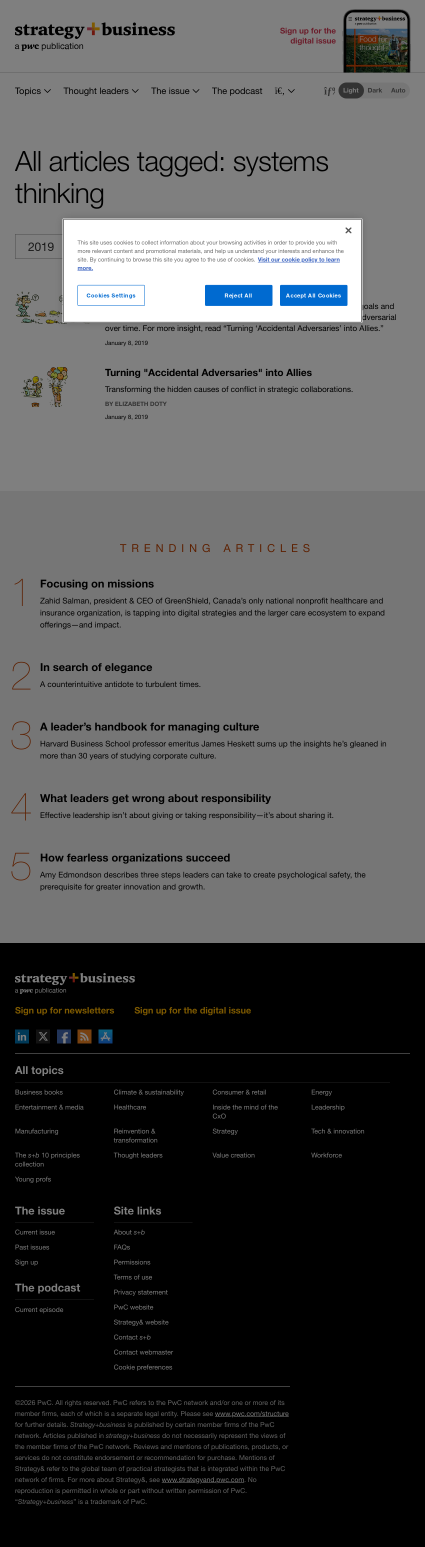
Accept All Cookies (313, 295)
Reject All (238, 295)
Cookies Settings (111, 295)
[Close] (349, 231)
